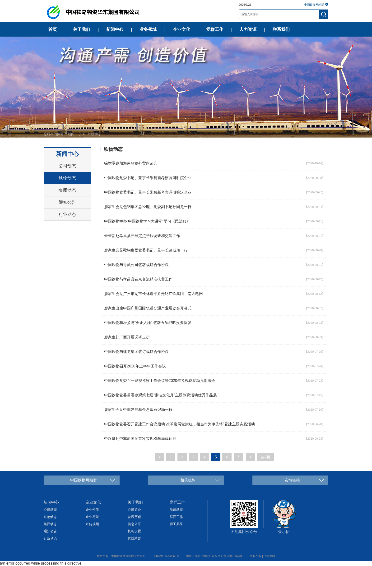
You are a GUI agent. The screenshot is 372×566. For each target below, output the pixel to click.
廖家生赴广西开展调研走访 (127, 337)
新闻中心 (114, 29)
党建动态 (176, 510)
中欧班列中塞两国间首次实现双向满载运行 (140, 439)
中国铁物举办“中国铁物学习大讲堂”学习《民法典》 (147, 221)
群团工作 (176, 517)
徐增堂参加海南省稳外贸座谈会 (130, 163)
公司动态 (67, 166)
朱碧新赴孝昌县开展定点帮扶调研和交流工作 (142, 236)
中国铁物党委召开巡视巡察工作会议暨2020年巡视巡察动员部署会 (159, 381)
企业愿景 (92, 517)
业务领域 (148, 29)
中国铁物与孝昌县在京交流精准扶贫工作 (138, 279)
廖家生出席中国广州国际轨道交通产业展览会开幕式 (147, 308)
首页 (52, 29)
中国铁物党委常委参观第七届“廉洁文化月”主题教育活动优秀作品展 (160, 395)
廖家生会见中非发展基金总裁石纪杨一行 (138, 410)
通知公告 (67, 202)
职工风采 (176, 524)
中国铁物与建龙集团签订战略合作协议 (136, 352)
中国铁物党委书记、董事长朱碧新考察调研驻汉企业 (147, 192)
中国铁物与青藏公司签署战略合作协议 (136, 265)
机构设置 (134, 531)
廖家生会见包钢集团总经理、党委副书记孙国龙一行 (147, 207)
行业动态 (67, 214)
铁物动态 (94, 134)
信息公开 (134, 524)
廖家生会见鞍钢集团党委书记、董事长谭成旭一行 (146, 250)
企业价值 (92, 510)
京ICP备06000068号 (166, 556)
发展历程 (134, 517)
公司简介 (134, 510)
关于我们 (81, 29)
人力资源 (247, 29)
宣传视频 (92, 524)
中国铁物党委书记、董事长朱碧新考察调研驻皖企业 (147, 178)
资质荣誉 (134, 538)
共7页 (265, 457)
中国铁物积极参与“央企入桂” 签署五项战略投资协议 (147, 323)
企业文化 (181, 29)
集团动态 (67, 190)
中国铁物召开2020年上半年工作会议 (135, 366)
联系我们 (281, 29)
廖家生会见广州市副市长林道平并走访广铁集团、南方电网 (153, 294)
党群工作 (214, 29)
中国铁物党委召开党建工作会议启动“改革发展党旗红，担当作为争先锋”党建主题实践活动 (179, 424)
